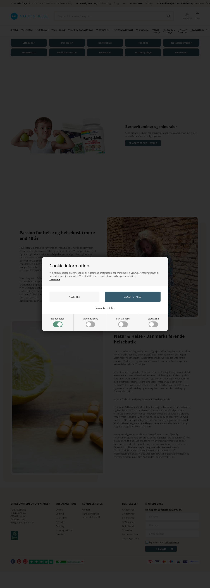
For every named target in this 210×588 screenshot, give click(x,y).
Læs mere (54, 279)
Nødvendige (57, 322)
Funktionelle (123, 322)
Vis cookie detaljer (105, 308)
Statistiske (153, 322)
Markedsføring (90, 322)
